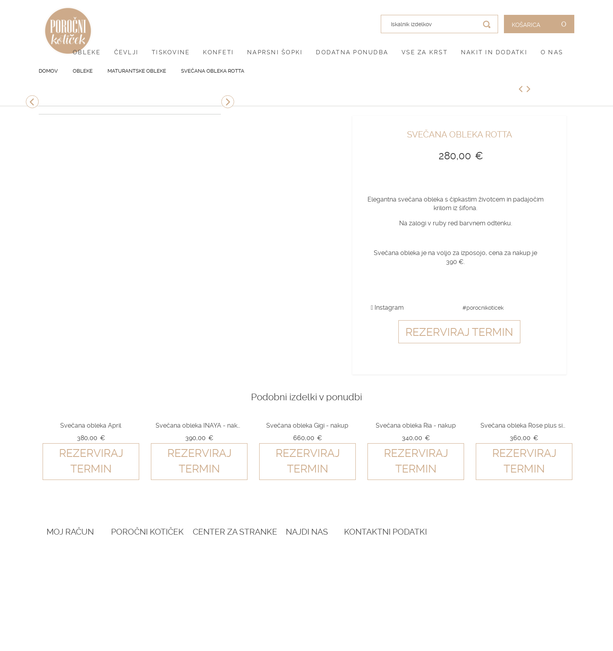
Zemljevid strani (72, 582)
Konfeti (218, 52)
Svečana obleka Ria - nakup (416, 425)
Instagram (387, 307)
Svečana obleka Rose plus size (523, 425)
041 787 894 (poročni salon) (502, 601)
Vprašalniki (165, 592)
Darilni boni (166, 572)
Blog (155, 563)
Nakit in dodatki (494, 52)
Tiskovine (171, 52)
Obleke (87, 52)
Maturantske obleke (137, 71)
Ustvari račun (69, 563)
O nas (552, 52)
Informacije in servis (282, 592)
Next (227, 101)
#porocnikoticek (483, 308)
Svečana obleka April (90, 425)
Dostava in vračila (278, 582)
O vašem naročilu (73, 572)
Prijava (57, 553)
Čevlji (126, 52)
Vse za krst (424, 52)
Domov (48, 71)
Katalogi (161, 582)
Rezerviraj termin (459, 332)
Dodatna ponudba (352, 52)
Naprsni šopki (275, 52)
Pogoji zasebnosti (278, 572)
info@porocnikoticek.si (498, 611)
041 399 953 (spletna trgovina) (491, 593)
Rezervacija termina (179, 553)
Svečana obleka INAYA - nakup (199, 425)
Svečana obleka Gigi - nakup (307, 425)
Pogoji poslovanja (279, 563)
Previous (32, 101)
